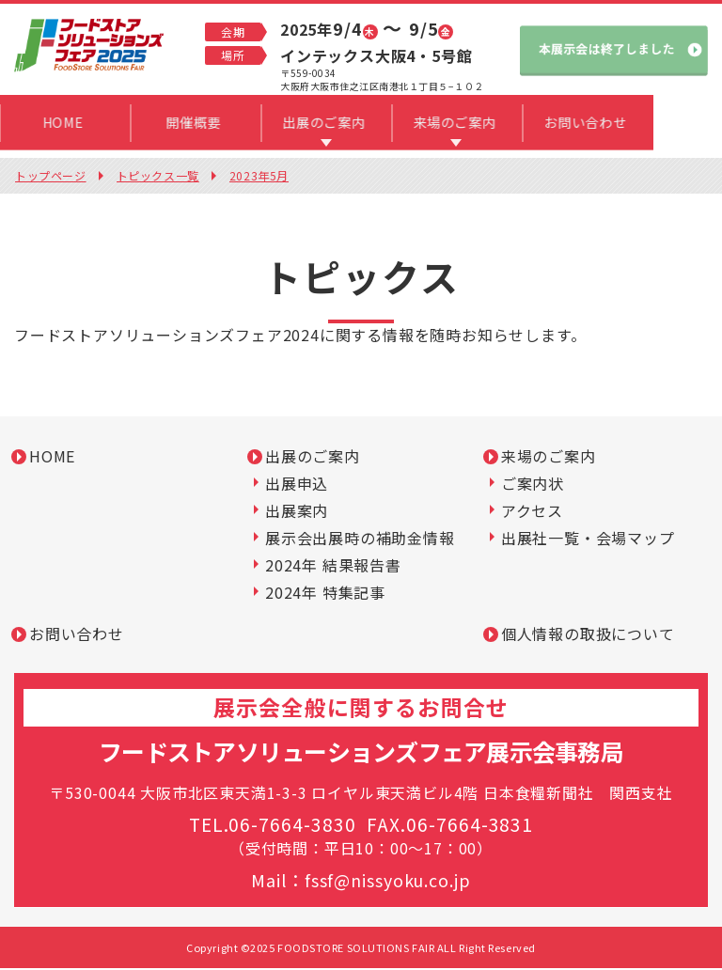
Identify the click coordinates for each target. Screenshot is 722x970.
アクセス (532, 512)
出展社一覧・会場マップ (588, 539)
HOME (52, 457)
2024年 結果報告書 (333, 566)
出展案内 (296, 512)
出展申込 (296, 485)
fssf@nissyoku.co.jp (387, 881)
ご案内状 (532, 485)
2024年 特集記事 (325, 594)
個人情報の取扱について (588, 635)
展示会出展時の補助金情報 (360, 539)
